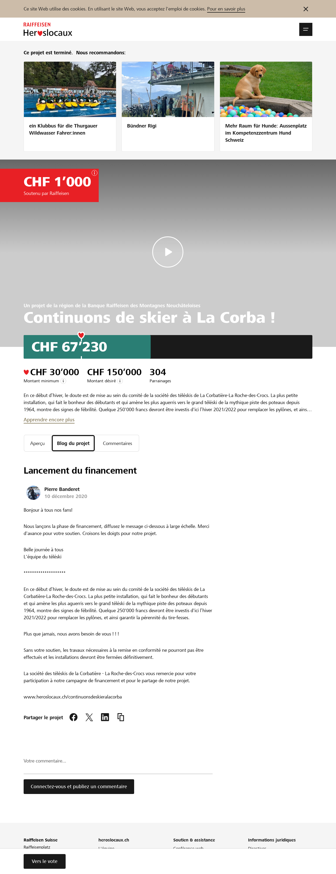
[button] (305, 29)
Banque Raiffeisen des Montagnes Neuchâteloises (144, 305)
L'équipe (106, 848)
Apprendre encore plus (49, 419)
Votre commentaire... (45, 761)
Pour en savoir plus (226, 9)
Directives (257, 848)
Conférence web (188, 848)
